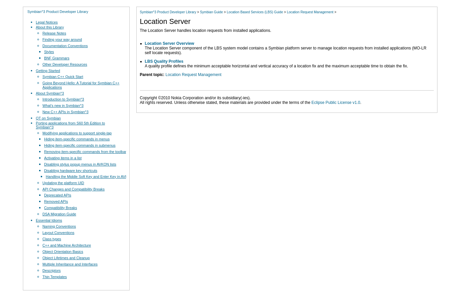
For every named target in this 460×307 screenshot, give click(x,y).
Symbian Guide (211, 12)
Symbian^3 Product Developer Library (58, 12)
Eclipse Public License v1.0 (335, 102)
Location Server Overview (169, 43)
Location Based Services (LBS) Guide (255, 12)
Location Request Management (310, 12)
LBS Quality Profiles (164, 61)
